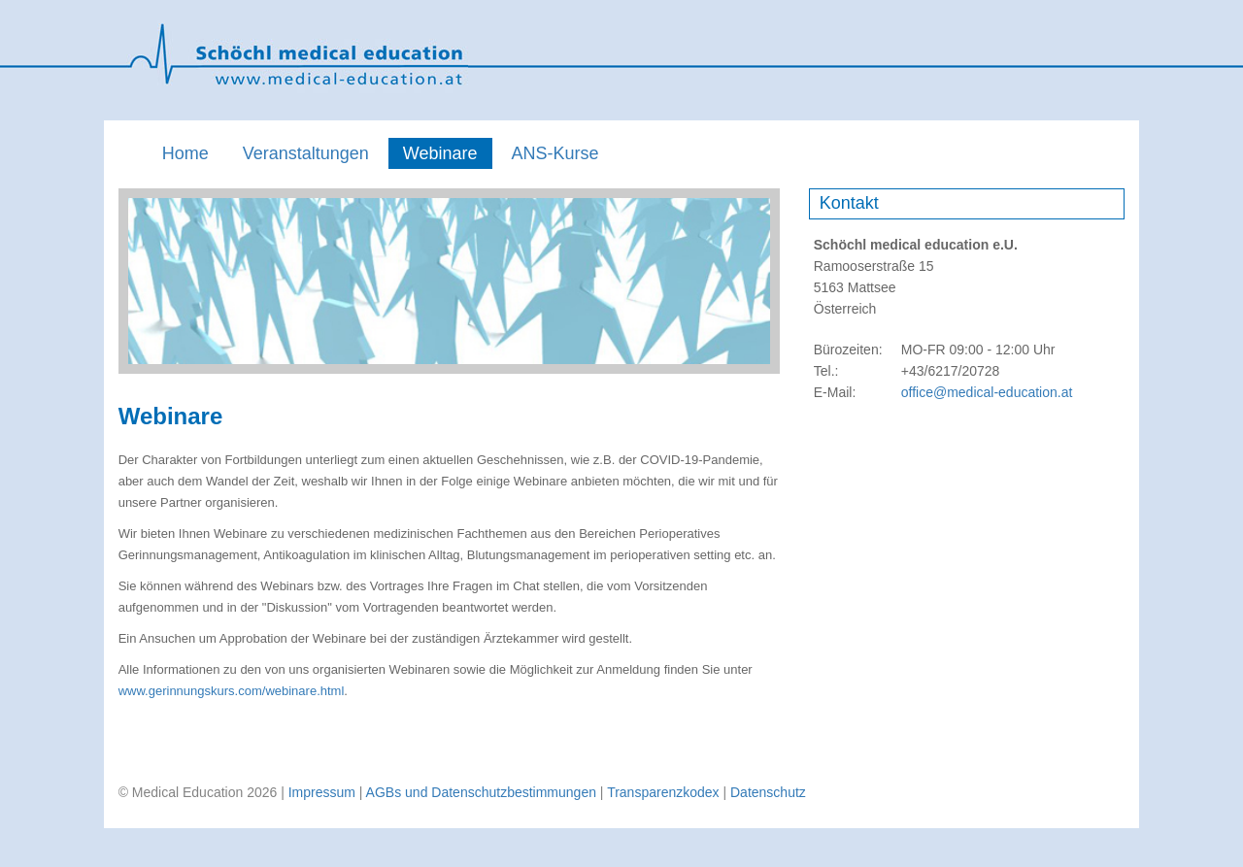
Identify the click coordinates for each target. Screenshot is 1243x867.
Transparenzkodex (663, 792)
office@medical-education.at (987, 392)
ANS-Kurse (555, 153)
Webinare (440, 153)
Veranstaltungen (306, 153)
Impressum (321, 792)
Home (185, 153)
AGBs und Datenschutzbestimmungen (481, 792)
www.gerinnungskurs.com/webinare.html (231, 691)
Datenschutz (768, 792)
